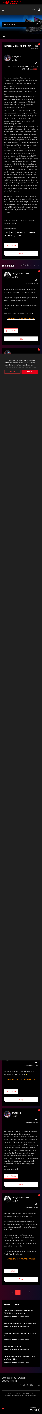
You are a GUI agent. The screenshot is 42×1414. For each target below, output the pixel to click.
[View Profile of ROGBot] (35, 69)
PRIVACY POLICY (28, 1393)
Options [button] (38, 36)
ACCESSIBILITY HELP (9, 1381)
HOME (13, 1378)
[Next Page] (29, 1292)
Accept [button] (29, 372)
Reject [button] (12, 372)
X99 (4, 36)
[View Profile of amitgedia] (16, 56)
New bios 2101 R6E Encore (12, 1346)
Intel (12, 232)
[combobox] (21, 24)
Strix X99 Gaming (10, 236)
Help (33, 10)
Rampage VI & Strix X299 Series (14, 1316)
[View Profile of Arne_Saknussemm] (20, 273)
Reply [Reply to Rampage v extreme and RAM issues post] (21, 253)
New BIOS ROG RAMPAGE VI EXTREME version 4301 (20, 1323)
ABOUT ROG (6, 1378)
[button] (6, 245)
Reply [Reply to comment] (21, 339)
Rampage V (31, 232)
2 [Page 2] (24, 1292)
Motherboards (21, 232)
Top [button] (3, 1408)
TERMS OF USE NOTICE (15, 1393)
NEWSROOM (21, 1378)
